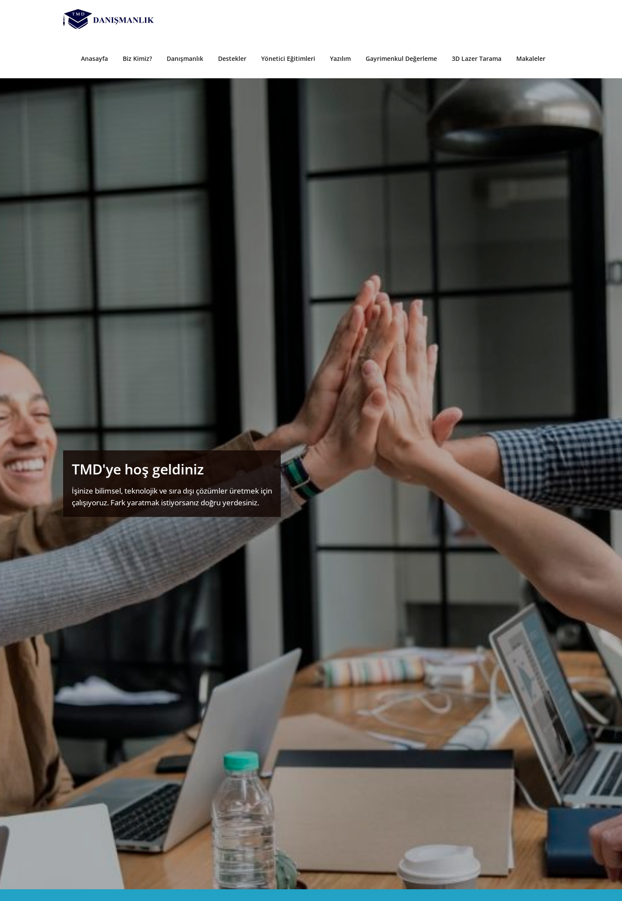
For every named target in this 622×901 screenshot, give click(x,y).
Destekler (232, 58)
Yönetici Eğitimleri (288, 58)
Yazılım (340, 58)
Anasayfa (94, 58)
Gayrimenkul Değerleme (401, 58)
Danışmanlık (185, 58)
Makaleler (530, 58)
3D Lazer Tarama (476, 58)
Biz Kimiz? (137, 58)
